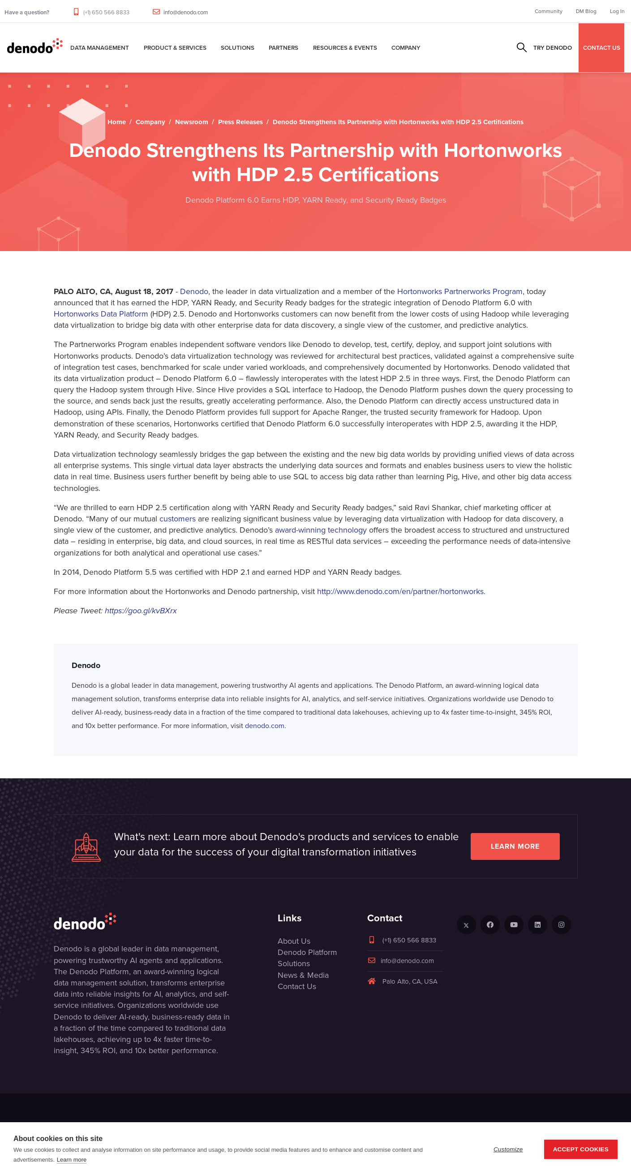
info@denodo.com (185, 12)
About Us (294, 941)
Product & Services (175, 47)
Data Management (99, 47)
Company (406, 47)
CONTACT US (601, 47)
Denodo (194, 291)
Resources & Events (345, 47)
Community (548, 11)
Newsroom (191, 122)
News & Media (303, 975)
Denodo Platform (307, 952)
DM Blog (586, 11)
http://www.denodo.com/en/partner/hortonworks (400, 591)
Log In (617, 11)
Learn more (515, 846)
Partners (283, 47)
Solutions (237, 47)
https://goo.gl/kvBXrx (141, 610)
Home (116, 122)
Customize (508, 1149)
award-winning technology (321, 530)
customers (177, 519)
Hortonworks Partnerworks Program (460, 291)
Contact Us (297, 986)
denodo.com (264, 725)
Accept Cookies (581, 1149)
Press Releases (240, 122)
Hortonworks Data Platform (101, 314)
